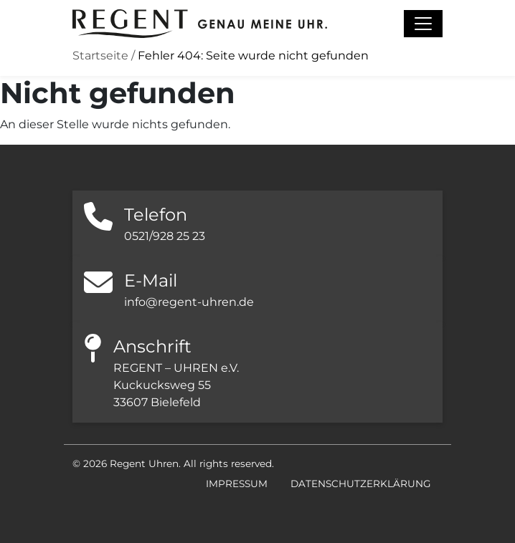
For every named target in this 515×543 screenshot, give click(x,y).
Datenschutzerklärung (360, 483)
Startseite (100, 55)
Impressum (237, 483)
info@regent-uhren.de (189, 302)
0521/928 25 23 (164, 236)
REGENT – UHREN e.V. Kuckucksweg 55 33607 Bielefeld (176, 385)
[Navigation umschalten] (423, 23)
